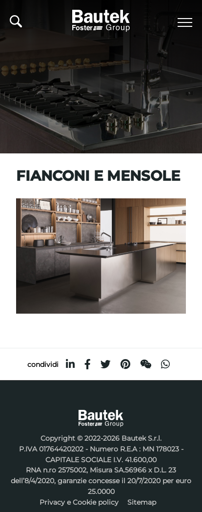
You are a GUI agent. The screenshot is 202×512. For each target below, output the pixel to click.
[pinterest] (125, 364)
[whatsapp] (165, 364)
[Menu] (185, 22)
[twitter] (106, 364)
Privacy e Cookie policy (79, 502)
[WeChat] (145, 364)
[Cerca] (16, 24)
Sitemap (141, 502)
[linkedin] (70, 364)
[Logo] (101, 19)
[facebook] (87, 364)
